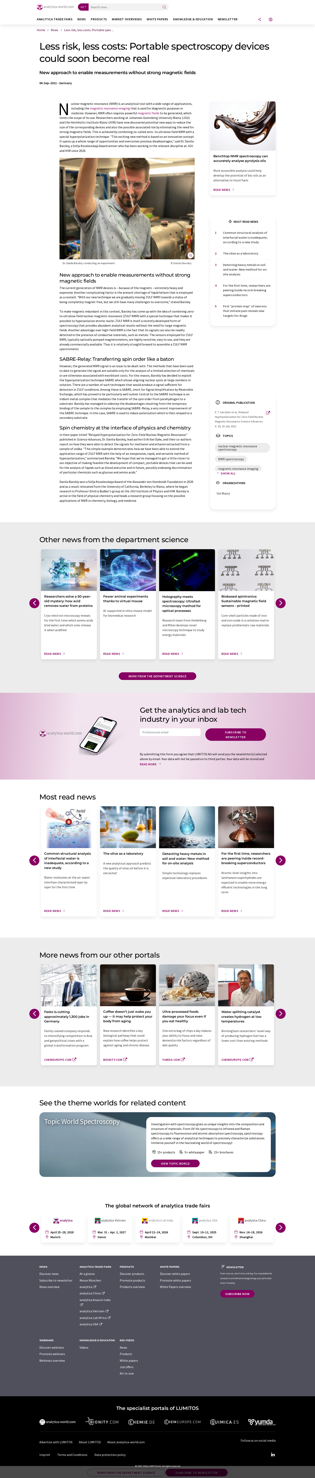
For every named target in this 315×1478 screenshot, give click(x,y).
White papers (129, 1360)
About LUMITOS (90, 1442)
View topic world (175, 1163)
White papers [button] (157, 19)
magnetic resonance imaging (110, 108)
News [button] (81, 19)
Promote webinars (52, 1354)
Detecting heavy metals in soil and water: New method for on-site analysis (245, 269)
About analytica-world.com (126, 1442)
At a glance (87, 1274)
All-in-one (127, 1373)
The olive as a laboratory (240, 253)
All (82, 7)
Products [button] (99, 19)
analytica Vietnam (94, 1311)
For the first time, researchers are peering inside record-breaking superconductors (246, 290)
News (123, 1347)
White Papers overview (175, 1287)
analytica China (92, 1293)
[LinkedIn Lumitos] (273, 1455)
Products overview (132, 1287)
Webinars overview (52, 1360)
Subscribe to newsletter (235, 734)
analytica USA (91, 1324)
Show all (225, 473)
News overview (49, 1287)
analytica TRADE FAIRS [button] (55, 19)
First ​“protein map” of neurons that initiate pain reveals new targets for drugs (245, 311)
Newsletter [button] (228, 19)
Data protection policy (110, 1455)
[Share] (259, 19)
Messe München (90, 1280)
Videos (84, 1347)
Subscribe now (237, 1294)
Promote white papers (175, 1280)
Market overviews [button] (127, 19)
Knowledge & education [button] (193, 19)
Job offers (126, 1367)
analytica (88, 1287)
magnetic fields (148, 113)
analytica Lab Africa (95, 1318)
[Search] (164, 7)
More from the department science (157, 676)
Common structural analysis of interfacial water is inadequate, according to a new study (245, 237)
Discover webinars (51, 1347)
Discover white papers (175, 1274)
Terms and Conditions (72, 1455)
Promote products (132, 1280)
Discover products (132, 1274)
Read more (151, 764)
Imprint (44, 1455)
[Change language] (270, 19)
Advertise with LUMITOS (56, 1442)
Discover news (49, 1274)
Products (126, 1354)
